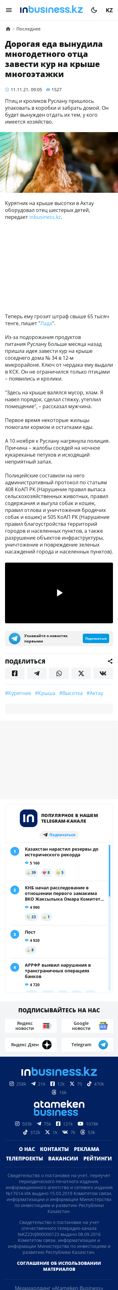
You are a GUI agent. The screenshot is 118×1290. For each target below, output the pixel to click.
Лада (46, 323)
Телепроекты (24, 1158)
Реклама (86, 1149)
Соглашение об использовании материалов (59, 1266)
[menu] (8, 10)
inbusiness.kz (45, 217)
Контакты (54, 1149)
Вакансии (63, 1158)
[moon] (94, 10)
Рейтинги (97, 1158)
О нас (27, 1149)
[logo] (51, 10)
